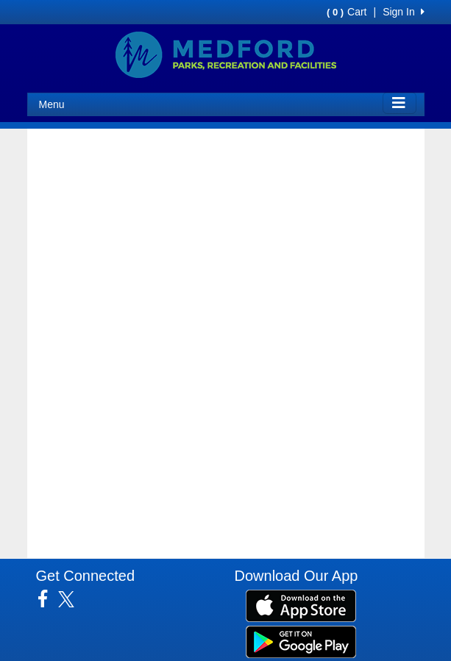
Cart (346, 12)
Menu (52, 104)
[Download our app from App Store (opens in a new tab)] (301, 605)
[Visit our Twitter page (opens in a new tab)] (71, 599)
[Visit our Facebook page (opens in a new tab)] (48, 599)
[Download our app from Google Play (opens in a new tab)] (301, 641)
